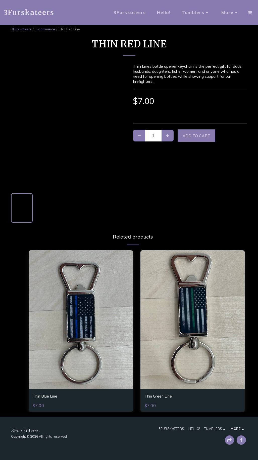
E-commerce (45, 29)
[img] (81, 319)
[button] (249, 12)
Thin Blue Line (48, 397)
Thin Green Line (161, 397)
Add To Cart (196, 135)
